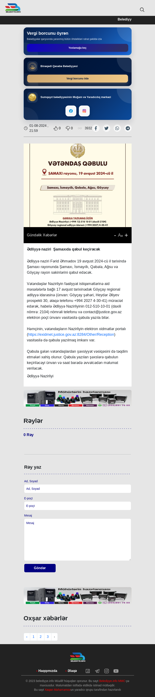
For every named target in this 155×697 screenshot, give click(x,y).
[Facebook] (70, 111)
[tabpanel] (78, 398)
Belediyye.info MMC (112, 681)
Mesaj (28, 515)
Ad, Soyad (31, 481)
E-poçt (28, 498)
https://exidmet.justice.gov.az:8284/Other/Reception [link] (71, 334)
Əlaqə (72, 671)
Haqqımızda (47, 671)
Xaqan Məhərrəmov (57, 689)
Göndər (40, 568)
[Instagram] (84, 111)
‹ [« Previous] (26, 636)
